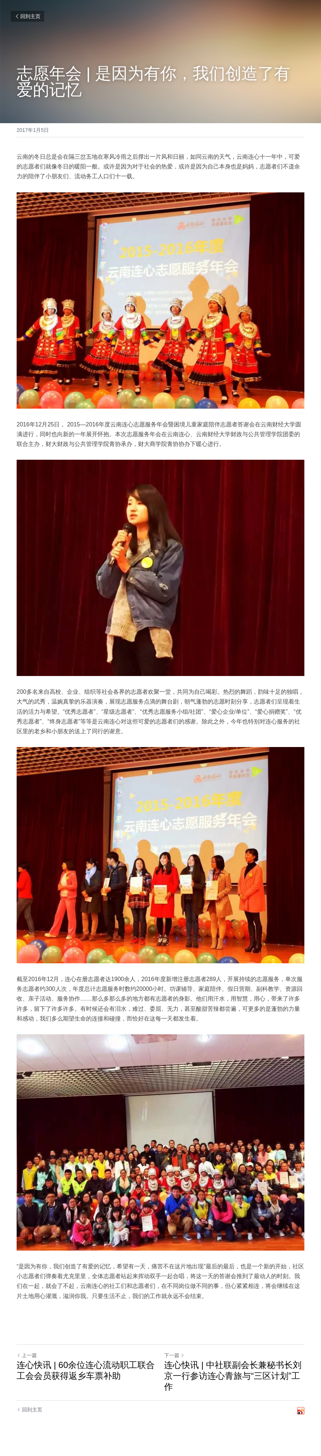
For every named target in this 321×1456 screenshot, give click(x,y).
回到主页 (27, 16)
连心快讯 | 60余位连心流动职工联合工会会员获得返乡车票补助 (86, 1370)
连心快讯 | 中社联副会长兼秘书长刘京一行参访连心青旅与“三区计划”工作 (232, 1376)
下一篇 (174, 1355)
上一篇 (27, 1355)
